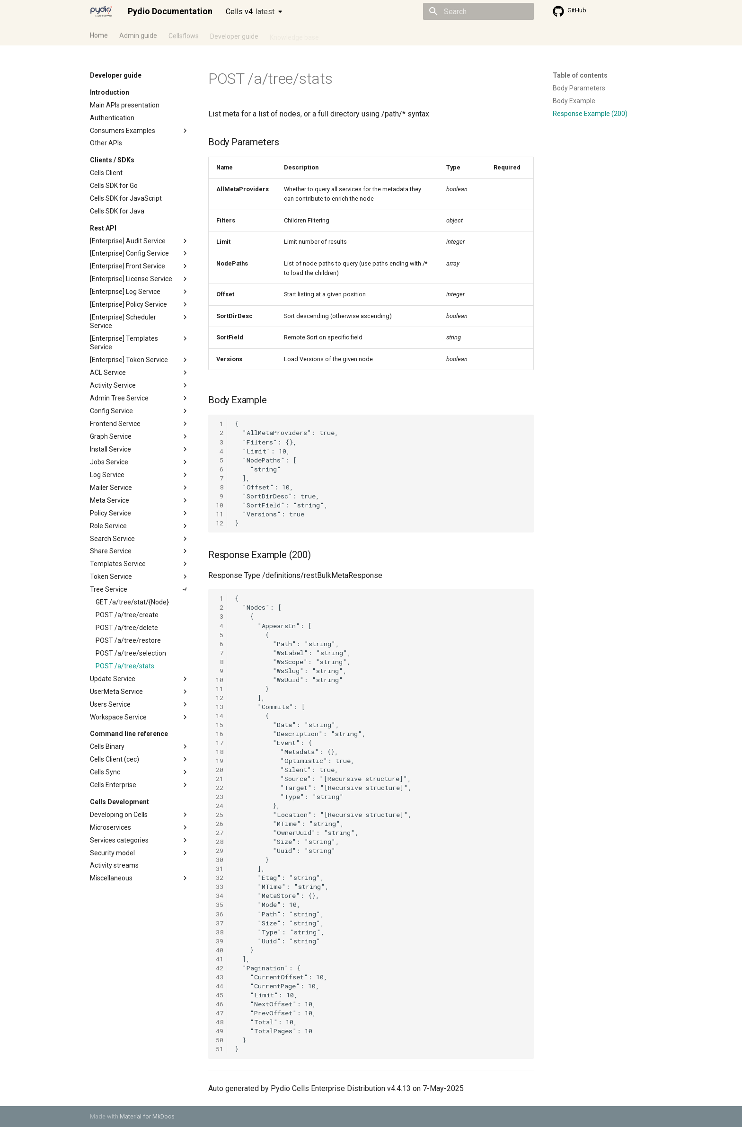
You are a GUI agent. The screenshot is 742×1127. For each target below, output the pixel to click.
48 (219, 1022)
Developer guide (234, 34)
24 (219, 805)
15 (219, 724)
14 (219, 715)
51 (219, 1049)
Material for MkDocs (147, 1116)
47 (219, 1013)
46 (219, 1004)
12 (219, 523)
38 (219, 932)
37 (219, 923)
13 (219, 706)
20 (219, 769)
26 (219, 823)
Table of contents (580, 75)
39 (219, 941)
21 (219, 778)
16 (219, 733)
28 (219, 841)
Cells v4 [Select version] (250, 11)
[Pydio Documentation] (101, 11)
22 (219, 787)
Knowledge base (294, 34)
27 (219, 832)
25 (219, 814)
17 (219, 742)
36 (219, 914)
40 (219, 950)
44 (219, 986)
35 (219, 904)
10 (219, 505)
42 (219, 968)
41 (219, 959)
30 (219, 859)
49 (219, 1031)
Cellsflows (183, 34)
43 (219, 977)
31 (219, 868)
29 (219, 850)
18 (219, 751)
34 (219, 895)
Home (99, 34)
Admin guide (138, 34)
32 (219, 877)
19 (219, 760)
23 (219, 796)
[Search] (478, 11)
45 (219, 995)
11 (219, 514)
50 (219, 1040)
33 (219, 886)
